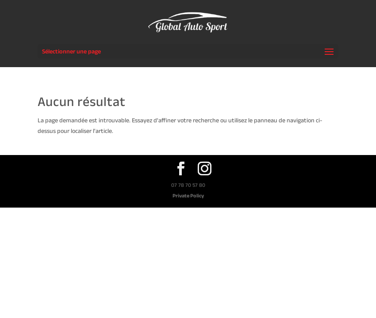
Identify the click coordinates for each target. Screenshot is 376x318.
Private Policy (188, 195)
